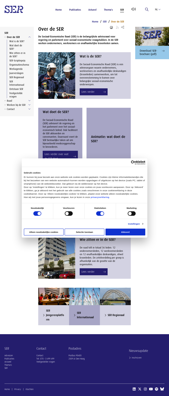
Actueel (92, 9)
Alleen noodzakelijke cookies (43, 232)
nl (157, 9)
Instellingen (134, 223)
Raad (9, 100)
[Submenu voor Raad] (29, 100)
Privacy (17, 389)
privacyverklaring (100, 197)
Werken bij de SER (16, 105)
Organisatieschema (19, 64)
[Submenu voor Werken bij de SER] (29, 104)
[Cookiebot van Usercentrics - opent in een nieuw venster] (133, 162)
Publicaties (75, 9)
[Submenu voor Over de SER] (29, 37)
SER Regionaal (16, 77)
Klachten (29, 389)
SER (122, 9)
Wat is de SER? (16, 41)
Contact (11, 109)
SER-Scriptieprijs (17, 60)
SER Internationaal (16, 83)
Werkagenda (15, 69)
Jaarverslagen (16, 73)
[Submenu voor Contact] (29, 109)
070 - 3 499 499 (47, 358)
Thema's (108, 9)
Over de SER (13, 37)
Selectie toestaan (84, 232)
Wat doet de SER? (15, 47)
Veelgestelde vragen (15, 95)
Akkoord (125, 232)
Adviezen (8, 355)
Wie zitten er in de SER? (17, 55)
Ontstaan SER (16, 89)
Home (58, 9)
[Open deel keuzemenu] (122, 27)
